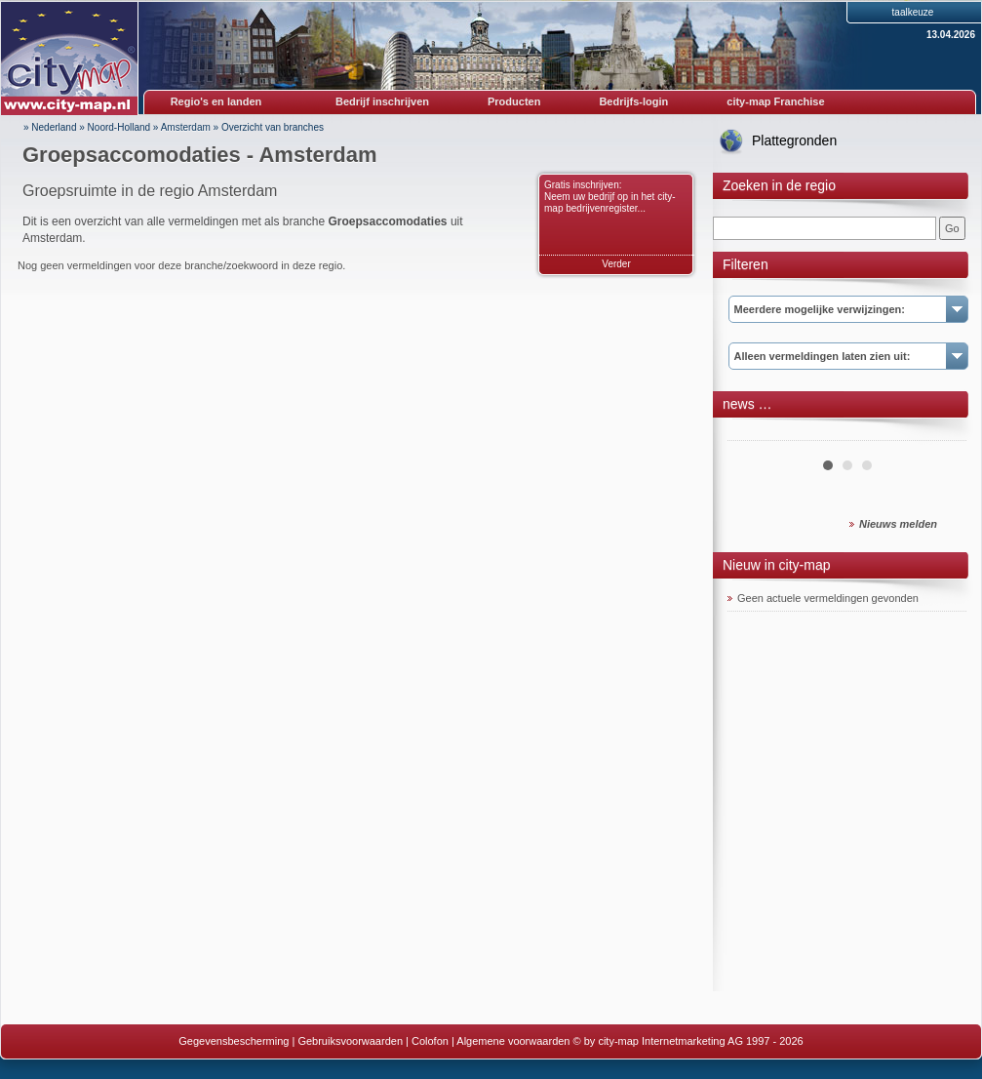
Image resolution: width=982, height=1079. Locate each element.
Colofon (430, 1041)
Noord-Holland (119, 127)
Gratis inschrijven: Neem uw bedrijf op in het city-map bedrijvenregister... (610, 197)
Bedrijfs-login (633, 101)
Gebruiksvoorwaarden (350, 1041)
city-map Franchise (775, 101)
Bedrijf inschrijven (382, 101)
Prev (752, 433)
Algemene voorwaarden (513, 1041)
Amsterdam (186, 127)
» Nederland (49, 127)
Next (941, 433)
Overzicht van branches (272, 127)
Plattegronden (794, 140)
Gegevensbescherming (233, 1041)
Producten (514, 101)
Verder (616, 264)
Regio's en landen (216, 101)
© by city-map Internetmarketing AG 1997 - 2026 (688, 1041)
